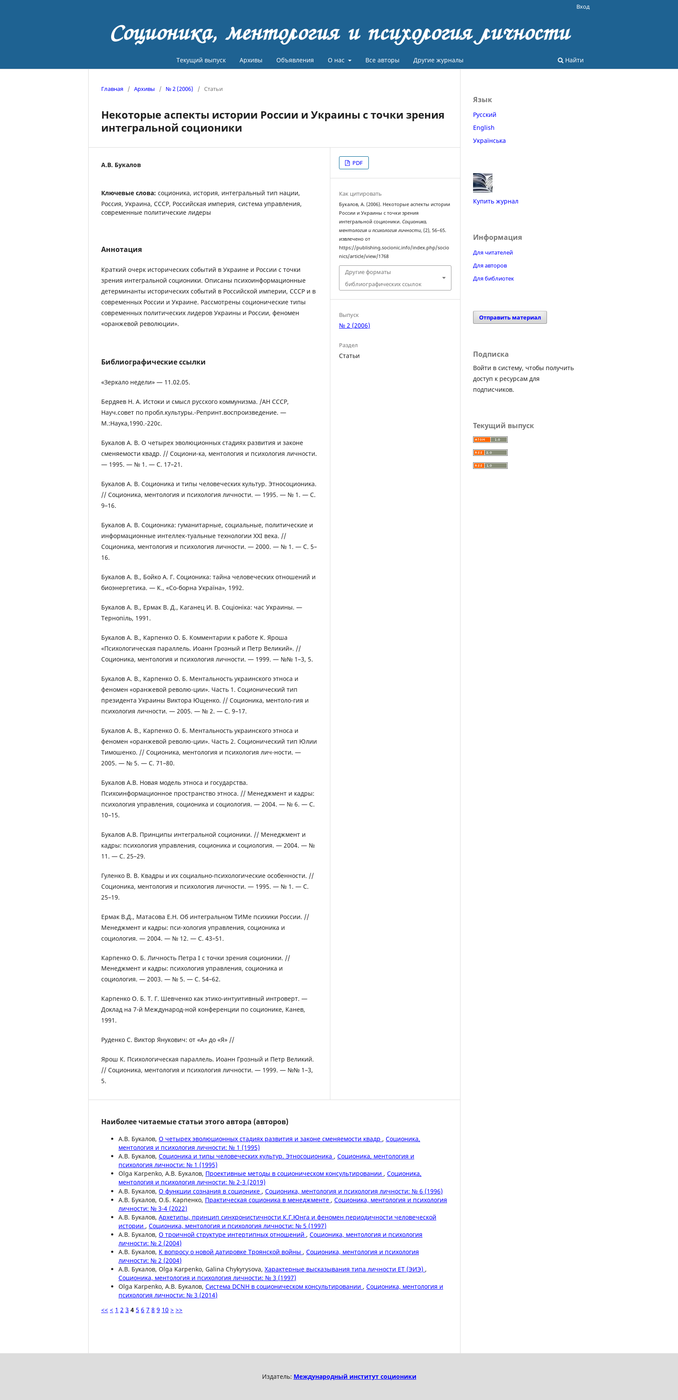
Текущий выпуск (201, 60)
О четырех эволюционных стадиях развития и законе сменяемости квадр (270, 1139)
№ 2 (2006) (179, 89)
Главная (112, 89)
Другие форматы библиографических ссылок (383, 278)
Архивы (251, 60)
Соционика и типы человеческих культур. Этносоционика (246, 1156)
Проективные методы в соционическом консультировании (294, 1173)
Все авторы (382, 60)
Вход (583, 6)
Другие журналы (438, 60)
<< (104, 1310)
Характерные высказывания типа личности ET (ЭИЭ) (345, 1269)
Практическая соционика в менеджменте (268, 1200)
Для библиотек (493, 278)
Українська (489, 140)
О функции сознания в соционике (210, 1191)
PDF (357, 163)
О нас (337, 60)
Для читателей (493, 252)
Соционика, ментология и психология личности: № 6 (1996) (354, 1191)
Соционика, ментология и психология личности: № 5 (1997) (237, 1226)
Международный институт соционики (355, 1376)
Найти (571, 60)
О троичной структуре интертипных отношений (232, 1234)
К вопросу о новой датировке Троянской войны (231, 1252)
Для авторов (490, 265)
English (484, 127)
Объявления (295, 60)
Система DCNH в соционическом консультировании (284, 1286)
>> (179, 1310)
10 (165, 1310)
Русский (484, 114)
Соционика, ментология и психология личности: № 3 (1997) (207, 1278)
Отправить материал (510, 317)
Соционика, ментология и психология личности (339, 32)
